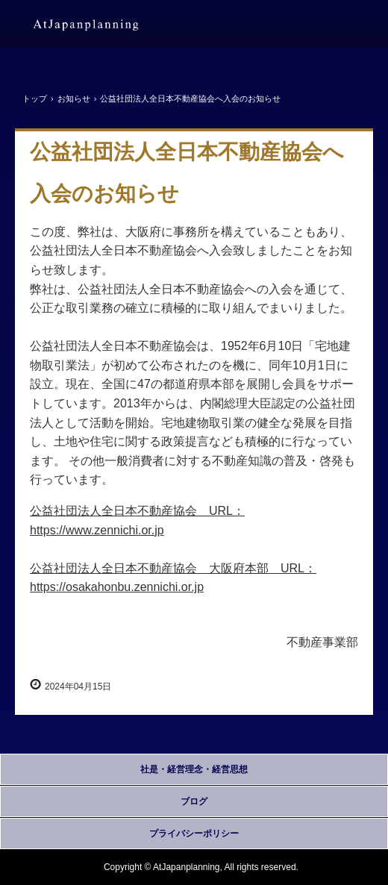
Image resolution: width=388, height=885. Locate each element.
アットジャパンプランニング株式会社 (86, 25)
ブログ (194, 801)
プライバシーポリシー (194, 833)
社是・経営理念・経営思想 (194, 769)
